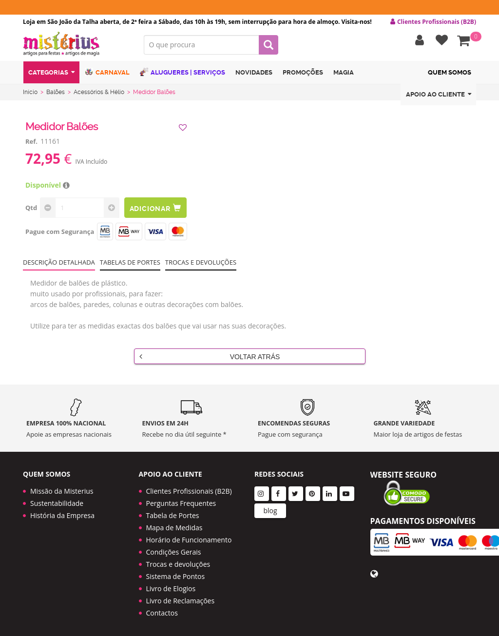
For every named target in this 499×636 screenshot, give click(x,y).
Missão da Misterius (61, 487)
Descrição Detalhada (59, 264)
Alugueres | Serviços (182, 74)
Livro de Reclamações (180, 596)
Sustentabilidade (56, 499)
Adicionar (156, 210)
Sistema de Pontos (175, 572)
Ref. (31, 143)
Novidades (253, 74)
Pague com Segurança (59, 233)
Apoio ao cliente (438, 96)
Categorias (51, 74)
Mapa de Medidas (174, 523)
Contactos (162, 609)
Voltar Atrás (209, 358)
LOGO (76, 46)
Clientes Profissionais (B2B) (189, 487)
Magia (343, 74)
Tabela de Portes (172, 511)
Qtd (31, 209)
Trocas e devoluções (200, 264)
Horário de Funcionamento (189, 535)
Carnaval (107, 74)
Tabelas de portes (130, 264)
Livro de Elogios (171, 584)
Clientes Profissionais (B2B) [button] (433, 22)
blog (270, 506)
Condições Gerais (173, 548)
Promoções (303, 74)
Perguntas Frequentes (181, 499)
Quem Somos (449, 74)
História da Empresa (62, 511)
